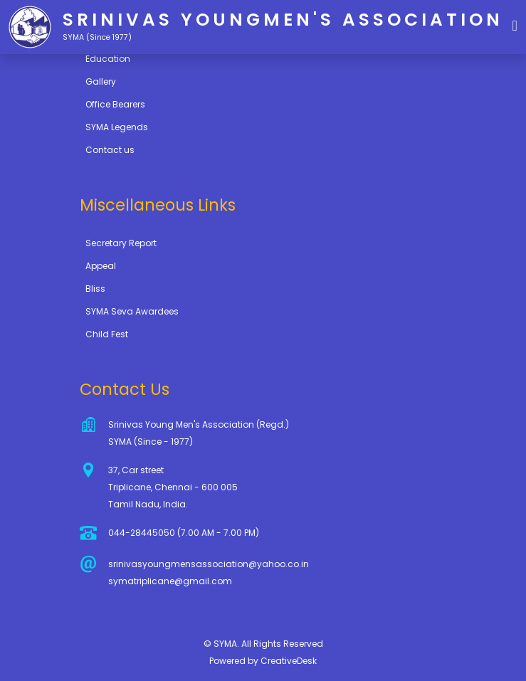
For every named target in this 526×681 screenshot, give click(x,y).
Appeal (100, 266)
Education (107, 59)
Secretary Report (121, 243)
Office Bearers (115, 104)
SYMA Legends (116, 127)
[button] (514, 24)
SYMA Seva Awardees (132, 311)
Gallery (100, 81)
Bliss (95, 289)
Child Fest (106, 334)
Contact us (110, 150)
